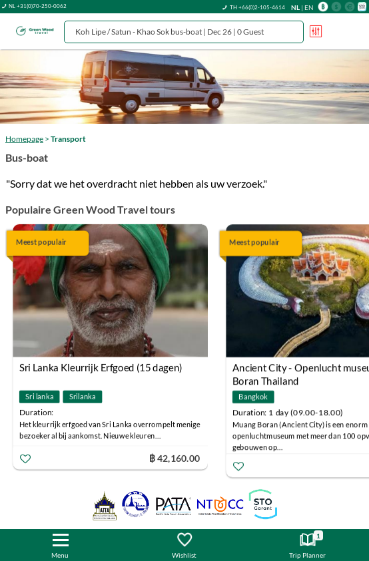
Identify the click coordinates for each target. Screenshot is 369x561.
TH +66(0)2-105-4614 (257, 7)
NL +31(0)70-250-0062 (38, 6)
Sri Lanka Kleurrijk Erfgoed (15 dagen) (101, 367)
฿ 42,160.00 (174, 457)
